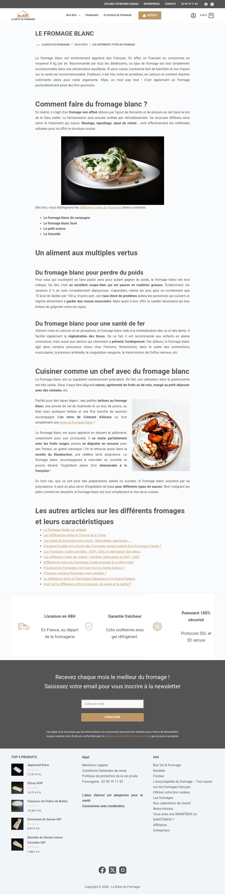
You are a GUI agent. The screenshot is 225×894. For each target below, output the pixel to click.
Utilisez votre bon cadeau (121, 3)
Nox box (74, 15)
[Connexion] (193, 15)
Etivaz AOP (35, 783)
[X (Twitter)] (112, 870)
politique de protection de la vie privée (127, 736)
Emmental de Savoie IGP (44, 819)
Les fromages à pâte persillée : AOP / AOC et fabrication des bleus (92, 552)
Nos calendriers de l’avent (172, 803)
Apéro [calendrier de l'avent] (150, 15)
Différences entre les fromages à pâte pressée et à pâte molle (88, 562)
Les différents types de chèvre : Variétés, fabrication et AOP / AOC (92, 557)
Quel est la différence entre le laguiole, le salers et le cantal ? (88, 584)
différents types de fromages (101, 207)
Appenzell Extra (38, 765)
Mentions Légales (95, 765)
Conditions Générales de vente (104, 771)
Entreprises (152, 3)
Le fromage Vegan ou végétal (65, 530)
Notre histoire (163, 809)
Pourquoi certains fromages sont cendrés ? (75, 573)
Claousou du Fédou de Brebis (48, 801)
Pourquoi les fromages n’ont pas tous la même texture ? (84, 568)
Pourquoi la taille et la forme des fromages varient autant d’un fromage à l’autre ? (103, 546)
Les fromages (163, 798)
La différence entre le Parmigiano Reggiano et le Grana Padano (89, 579)
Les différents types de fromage (113, 44)
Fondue (158, 776)
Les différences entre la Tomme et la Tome (75, 535)
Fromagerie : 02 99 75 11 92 (102, 782)
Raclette (159, 771)
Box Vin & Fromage (167, 765)
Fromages (91, 15)
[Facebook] (206, 4)
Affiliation (160, 825)
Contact (170, 3)
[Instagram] (212, 4)
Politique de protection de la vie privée (110, 776)
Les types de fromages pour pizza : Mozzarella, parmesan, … (87, 541)
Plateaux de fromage (118, 15)
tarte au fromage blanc (76, 422)
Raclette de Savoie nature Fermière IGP (45, 840)
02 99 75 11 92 (189, 3)
